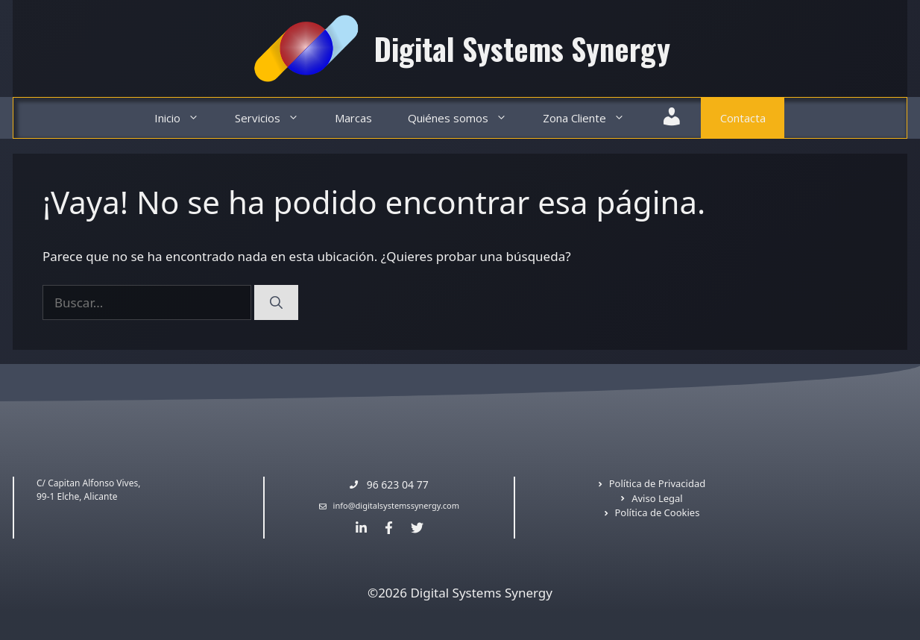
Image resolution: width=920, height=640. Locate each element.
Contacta (743, 117)
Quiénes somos (466, 118)
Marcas (353, 117)
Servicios (276, 118)
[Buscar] (276, 303)
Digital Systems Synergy (522, 48)
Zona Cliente (593, 118)
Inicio (185, 118)
